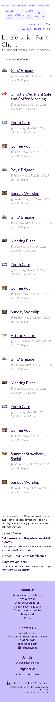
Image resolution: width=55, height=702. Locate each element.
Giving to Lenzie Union (27, 673)
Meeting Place (23, 240)
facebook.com (27, 643)
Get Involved (40, 14)
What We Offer (9, 15)
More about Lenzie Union (27, 594)
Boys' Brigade (22, 169)
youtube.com (27, 647)
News (31, 5)
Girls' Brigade (22, 70)
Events (19, 14)
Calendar (43, 5)
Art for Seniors (23, 335)
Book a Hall (27, 614)
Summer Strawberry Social (28, 456)
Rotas (27, 618)
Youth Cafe (20, 122)
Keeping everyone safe (27, 606)
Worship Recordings (27, 662)
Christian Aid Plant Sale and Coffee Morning (31, 96)
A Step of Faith (29, 15)
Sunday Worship (25, 193)
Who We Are (19, 5)
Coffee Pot (20, 146)
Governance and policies (27, 610)
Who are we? (27, 598)
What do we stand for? (27, 602)
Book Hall (25, 29)
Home (6, 5)
